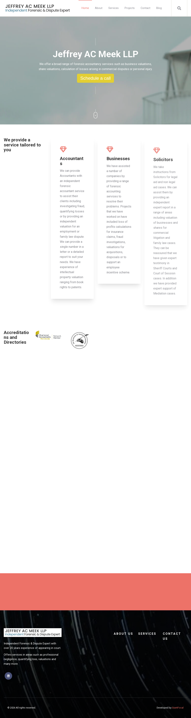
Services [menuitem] (113, 8)
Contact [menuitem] (145, 8)
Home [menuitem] (85, 8)
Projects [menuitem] (130, 8)
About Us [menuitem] (123, 633)
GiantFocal (178, 707)
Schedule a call (95, 78)
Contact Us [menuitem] (172, 636)
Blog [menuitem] (159, 8)
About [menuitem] (98, 8)
